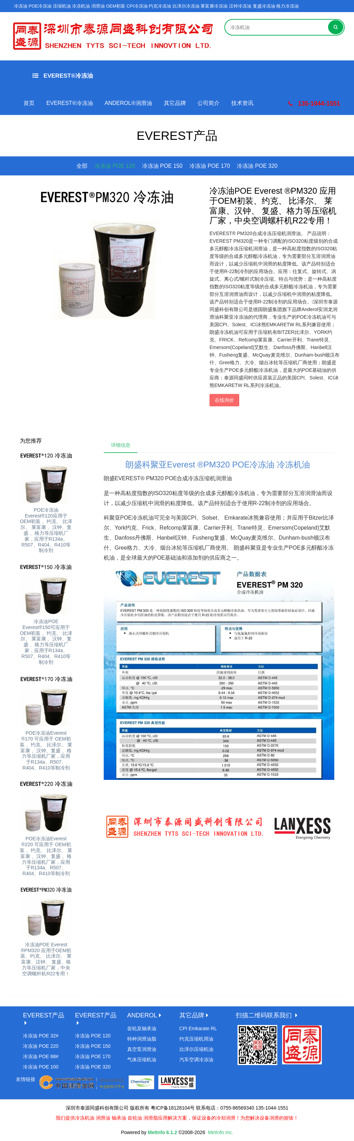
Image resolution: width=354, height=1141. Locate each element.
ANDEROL (142, 1015)
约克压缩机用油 (196, 1039)
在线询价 (224, 400)
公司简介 (208, 103)
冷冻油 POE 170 (209, 166)
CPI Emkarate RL (198, 1028)
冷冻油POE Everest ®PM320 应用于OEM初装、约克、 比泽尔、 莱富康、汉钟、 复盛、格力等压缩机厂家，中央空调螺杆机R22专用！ (46, 959)
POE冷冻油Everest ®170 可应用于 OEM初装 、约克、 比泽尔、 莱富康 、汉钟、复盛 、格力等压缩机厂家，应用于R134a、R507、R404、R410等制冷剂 (46, 750)
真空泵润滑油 (141, 1049)
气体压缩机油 (141, 1059)
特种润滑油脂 (141, 1039)
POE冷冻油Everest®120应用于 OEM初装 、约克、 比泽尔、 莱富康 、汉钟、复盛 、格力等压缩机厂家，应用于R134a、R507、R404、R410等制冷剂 (46, 530)
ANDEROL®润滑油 (128, 103)
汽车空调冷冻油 (196, 1059)
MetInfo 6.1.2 (162, 1132)
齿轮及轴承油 (141, 1028)
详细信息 (120, 445)
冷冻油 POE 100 (40, 1067)
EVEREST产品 (43, 1015)
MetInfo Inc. (220, 1132)
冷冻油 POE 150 (162, 166)
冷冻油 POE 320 (257, 166)
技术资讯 (242, 103)
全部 (81, 166)
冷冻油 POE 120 (114, 166)
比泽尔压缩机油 (196, 1049)
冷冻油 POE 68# (40, 1056)
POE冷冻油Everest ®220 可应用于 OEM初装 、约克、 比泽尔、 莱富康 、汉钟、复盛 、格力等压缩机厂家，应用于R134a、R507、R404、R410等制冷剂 (46, 856)
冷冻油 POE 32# (40, 1035)
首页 (29, 103)
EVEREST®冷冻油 (62, 75)
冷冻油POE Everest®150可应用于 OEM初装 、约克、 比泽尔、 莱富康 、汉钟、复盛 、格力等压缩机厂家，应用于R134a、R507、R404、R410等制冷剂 (46, 642)
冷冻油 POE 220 (40, 1046)
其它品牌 (175, 103)
